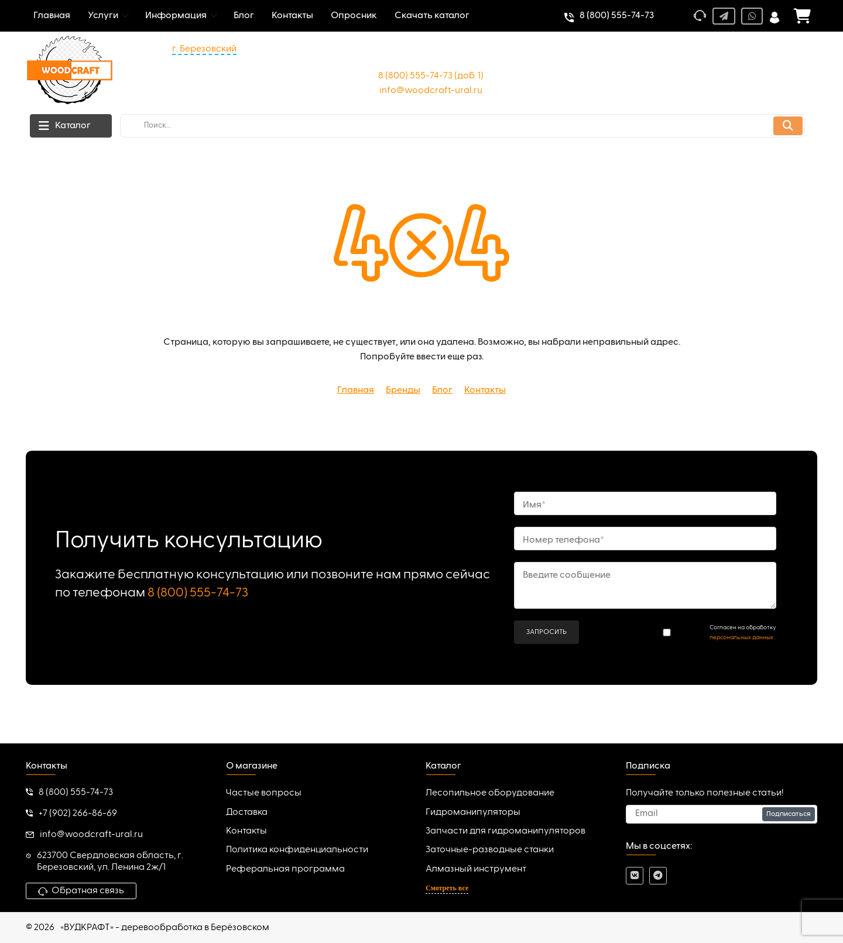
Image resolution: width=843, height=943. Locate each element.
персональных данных (741, 637)
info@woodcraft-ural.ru (430, 90)
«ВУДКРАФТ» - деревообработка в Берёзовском (164, 927)
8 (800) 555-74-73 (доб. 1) (431, 76)
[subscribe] (722, 814)
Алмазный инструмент (476, 869)
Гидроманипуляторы (473, 812)
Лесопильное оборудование (490, 793)
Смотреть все (447, 888)
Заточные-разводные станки (490, 850)
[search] (462, 126)
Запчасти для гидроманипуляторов (505, 831)
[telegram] (658, 875)
